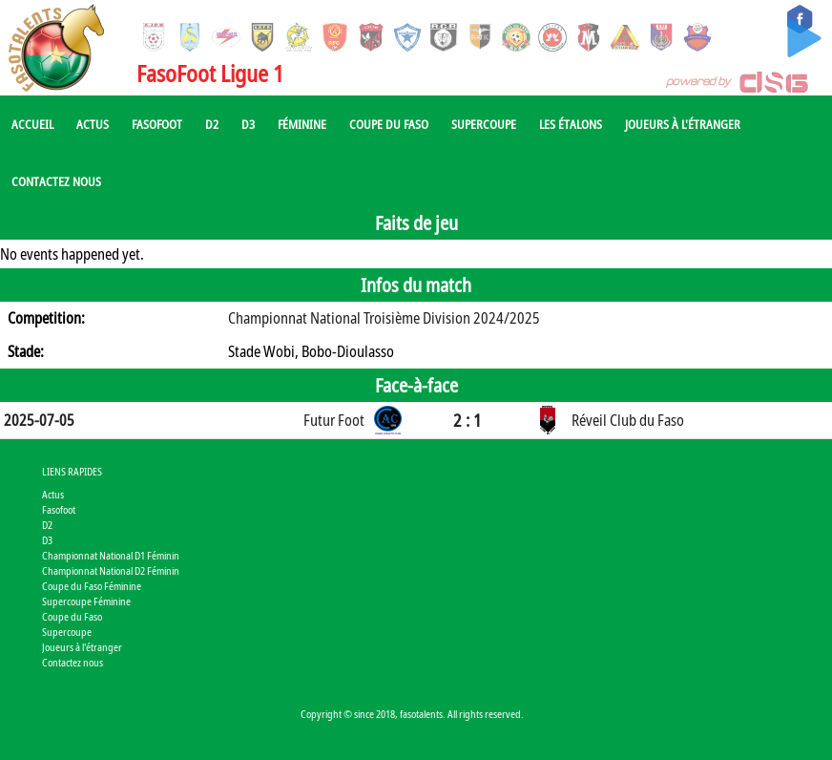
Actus (92, 124)
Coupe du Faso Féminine (91, 586)
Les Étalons (570, 124)
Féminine (302, 124)
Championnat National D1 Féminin (110, 555)
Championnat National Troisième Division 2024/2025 (384, 317)
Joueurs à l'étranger (682, 124)
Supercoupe (483, 124)
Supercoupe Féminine (86, 601)
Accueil (32, 124)
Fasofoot (157, 124)
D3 (248, 124)
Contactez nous (56, 181)
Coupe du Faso (388, 124)
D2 (211, 124)
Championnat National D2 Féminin (110, 570)
